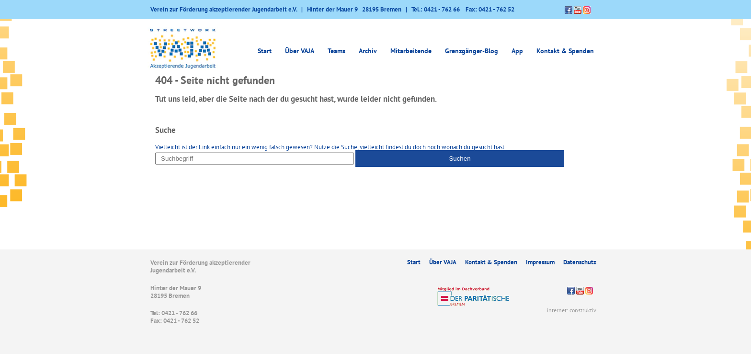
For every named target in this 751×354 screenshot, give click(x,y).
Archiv (368, 51)
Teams (336, 51)
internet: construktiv (571, 310)
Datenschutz (579, 262)
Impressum (540, 262)
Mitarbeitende (411, 51)
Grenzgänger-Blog (471, 51)
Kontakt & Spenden (565, 51)
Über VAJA (299, 51)
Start (265, 51)
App (517, 51)
